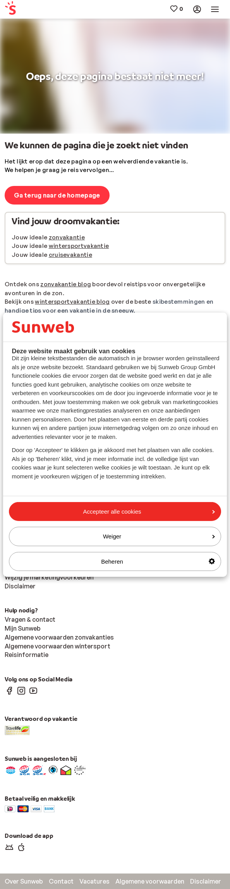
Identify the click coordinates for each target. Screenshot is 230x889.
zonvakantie (67, 237)
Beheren (158, 561)
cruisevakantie (70, 254)
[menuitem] (23, 9)
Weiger (159, 536)
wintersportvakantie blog (72, 301)
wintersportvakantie (79, 245)
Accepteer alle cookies (149, 511)
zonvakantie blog (65, 284)
